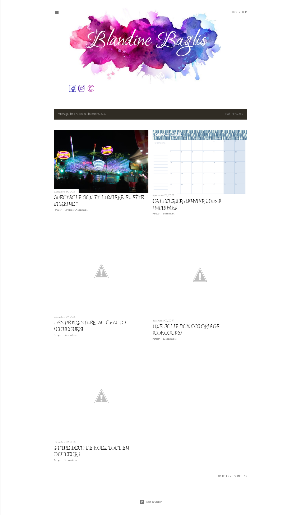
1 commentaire (169, 214)
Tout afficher (234, 114)
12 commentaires (169, 339)
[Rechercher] (239, 13)
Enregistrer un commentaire (76, 210)
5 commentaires (71, 335)
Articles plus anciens (232, 476)
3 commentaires (71, 460)
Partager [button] (57, 210)
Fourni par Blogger (151, 502)
